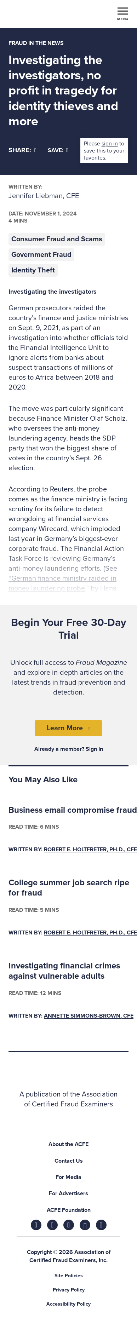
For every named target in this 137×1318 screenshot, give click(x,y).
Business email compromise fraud (72, 810)
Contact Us (69, 1160)
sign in (110, 143)
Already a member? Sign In (68, 749)
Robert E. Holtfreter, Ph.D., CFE (90, 849)
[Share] (22, 150)
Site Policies (69, 1276)
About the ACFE (68, 1144)
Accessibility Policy (68, 1304)
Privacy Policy (69, 1290)
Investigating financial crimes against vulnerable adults (64, 971)
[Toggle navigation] (123, 13)
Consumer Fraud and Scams (56, 239)
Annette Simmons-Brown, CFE (88, 1015)
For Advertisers (68, 1193)
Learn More (65, 728)
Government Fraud (41, 255)
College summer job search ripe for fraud (68, 887)
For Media (68, 1177)
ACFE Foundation (69, 1210)
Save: (58, 150)
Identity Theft (33, 270)
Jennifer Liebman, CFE (43, 196)
